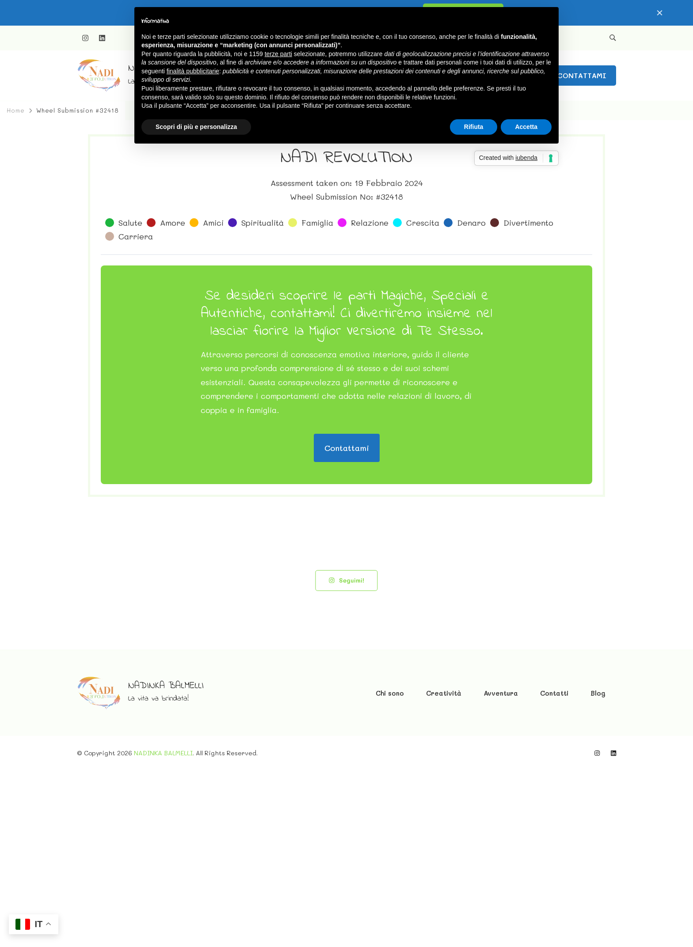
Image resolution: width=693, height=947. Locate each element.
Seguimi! (346, 757)
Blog (597, 869)
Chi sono (390, 869)
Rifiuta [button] (474, 126)
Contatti (554, 869)
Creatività (443, 869)
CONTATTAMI (581, 75)
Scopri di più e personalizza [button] (196, 126)
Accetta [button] (526, 126)
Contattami (346, 624)
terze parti (278, 53)
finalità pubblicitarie (193, 71)
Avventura (501, 869)
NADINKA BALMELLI (166, 863)
